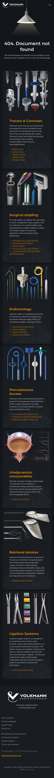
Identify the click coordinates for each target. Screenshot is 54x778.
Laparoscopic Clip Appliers (21, 681)
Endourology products (10, 737)
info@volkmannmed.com (11, 756)
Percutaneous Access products (13, 734)
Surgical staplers (8, 741)
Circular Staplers (17, 257)
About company (7, 718)
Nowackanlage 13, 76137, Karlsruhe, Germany (19, 751)
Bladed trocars (16, 160)
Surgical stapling (23, 226)
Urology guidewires (18, 343)
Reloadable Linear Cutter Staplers (23, 251)
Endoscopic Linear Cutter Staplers (24, 259)
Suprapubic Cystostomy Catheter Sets (25, 427)
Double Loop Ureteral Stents (21, 337)
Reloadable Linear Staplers (21, 254)
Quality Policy (6, 725)
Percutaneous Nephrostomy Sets (23, 425)
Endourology (20, 320)
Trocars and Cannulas (10, 744)
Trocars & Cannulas (25, 132)
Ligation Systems (24, 644)
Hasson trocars (16, 168)
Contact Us (5, 729)
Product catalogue (8, 721)
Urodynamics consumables (20, 485)
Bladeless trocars (17, 165)
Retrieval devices (23, 563)
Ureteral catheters (17, 340)
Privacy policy (29, 769)
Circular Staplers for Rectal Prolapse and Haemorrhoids (24, 263)
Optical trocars (16, 162)
